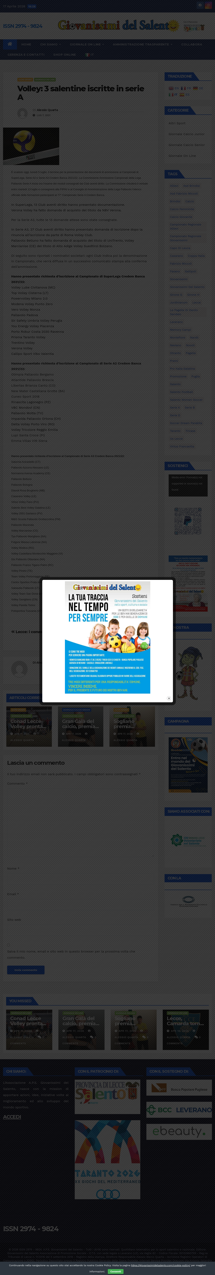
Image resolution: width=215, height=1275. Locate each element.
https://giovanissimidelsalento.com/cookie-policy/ (160, 1265)
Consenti (115, 1271)
